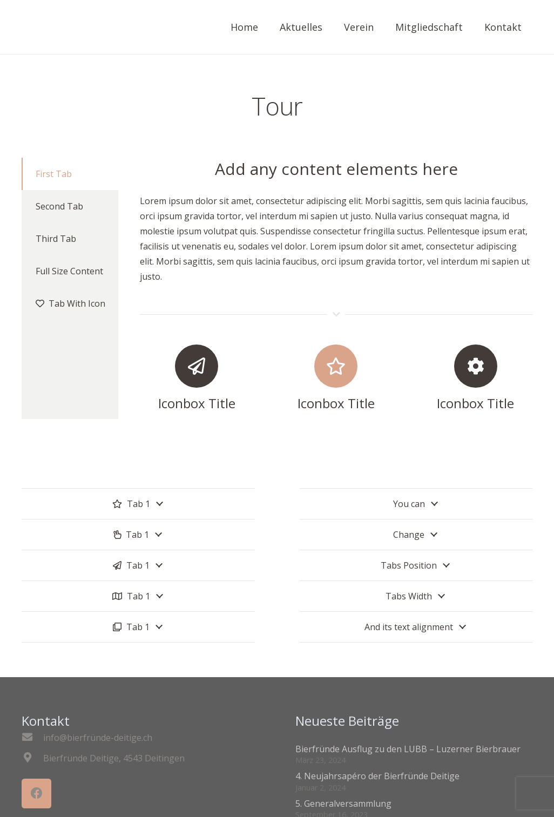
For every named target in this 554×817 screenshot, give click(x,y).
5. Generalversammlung (343, 803)
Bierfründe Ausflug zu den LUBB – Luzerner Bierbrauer (408, 749)
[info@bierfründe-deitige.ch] (32, 737)
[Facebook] (36, 793)
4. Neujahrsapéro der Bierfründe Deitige (377, 776)
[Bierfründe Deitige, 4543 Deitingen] (32, 758)
